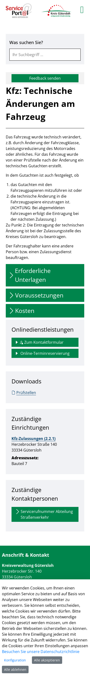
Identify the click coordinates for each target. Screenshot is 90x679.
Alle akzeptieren (47, 660)
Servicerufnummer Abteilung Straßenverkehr (44, 514)
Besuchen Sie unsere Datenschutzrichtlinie (40, 651)
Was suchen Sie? (26, 42)
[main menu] (82, 9)
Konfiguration (15, 660)
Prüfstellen (24, 392)
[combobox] (45, 55)
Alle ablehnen (15, 669)
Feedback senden (45, 78)
